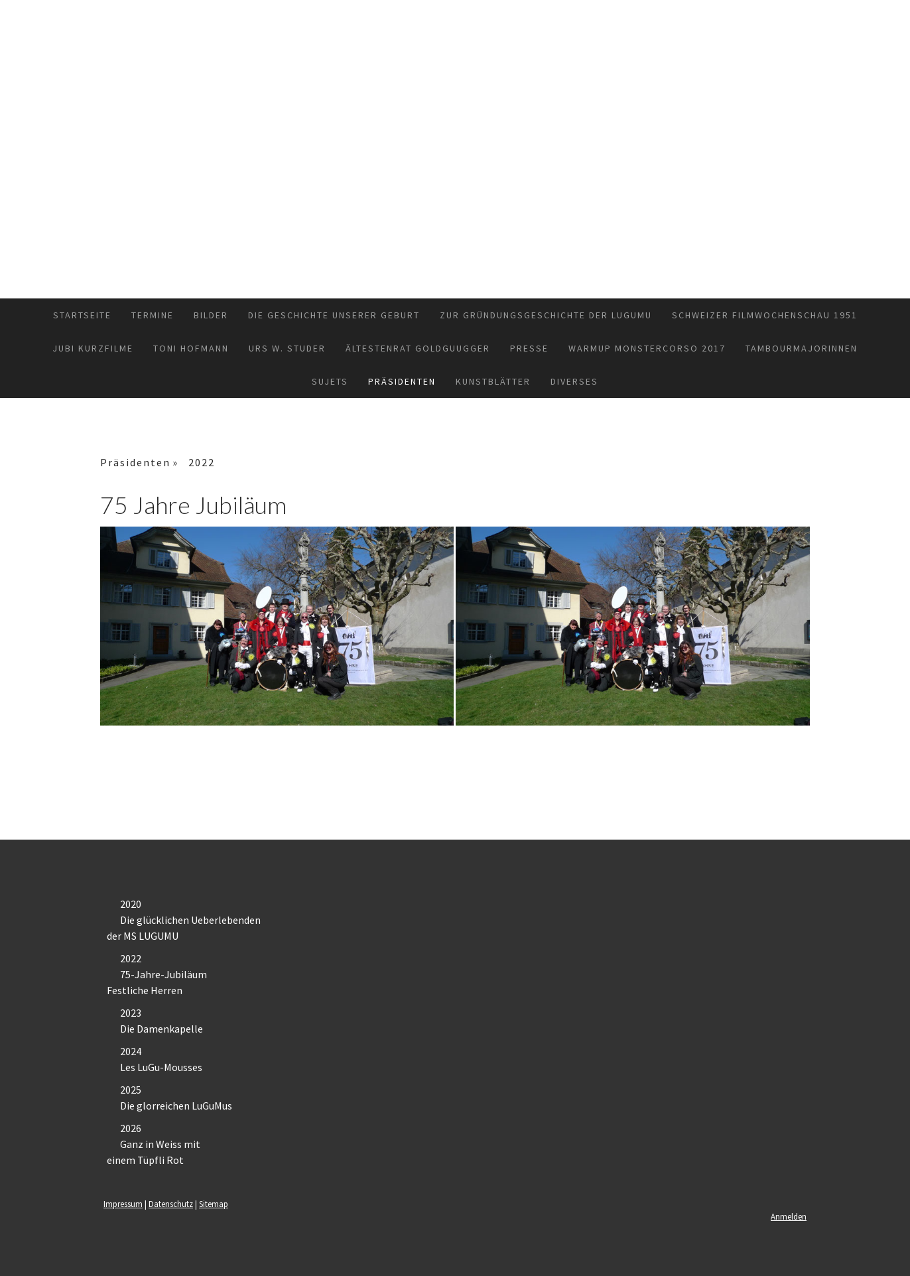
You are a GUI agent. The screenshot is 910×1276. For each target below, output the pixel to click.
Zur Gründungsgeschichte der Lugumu (546, 315)
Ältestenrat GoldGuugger (418, 348)
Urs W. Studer (287, 348)
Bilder (211, 315)
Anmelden (789, 1216)
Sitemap (213, 1203)
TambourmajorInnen (802, 348)
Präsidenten (402, 381)
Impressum (123, 1203)
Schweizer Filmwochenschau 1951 (765, 315)
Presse (529, 348)
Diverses (574, 381)
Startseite (82, 315)
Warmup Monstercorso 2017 (647, 348)
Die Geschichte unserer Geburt (334, 315)
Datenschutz (171, 1203)
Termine (152, 315)
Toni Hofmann (191, 348)
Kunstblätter (493, 381)
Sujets (330, 381)
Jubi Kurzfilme (92, 348)
